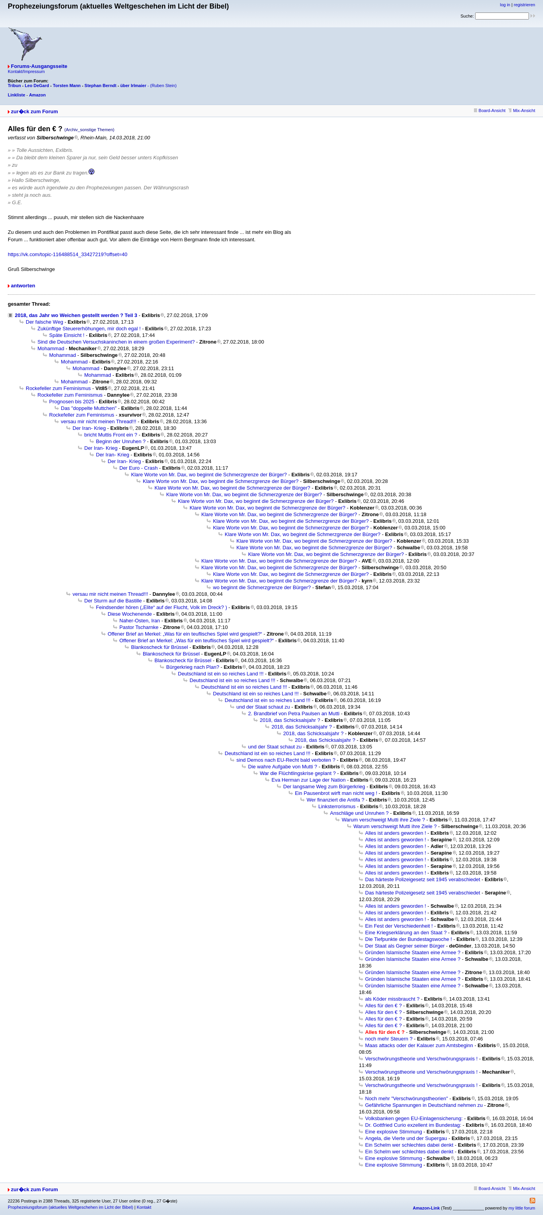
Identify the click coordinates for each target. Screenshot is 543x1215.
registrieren (524, 4)
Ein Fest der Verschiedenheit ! (399, 926)
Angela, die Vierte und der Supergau (406, 1138)
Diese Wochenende (130, 614)
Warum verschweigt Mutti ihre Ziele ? (383, 820)
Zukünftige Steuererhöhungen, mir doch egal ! (89, 328)
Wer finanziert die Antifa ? (335, 800)
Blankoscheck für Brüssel (159, 647)
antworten (23, 286)
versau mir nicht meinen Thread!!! (98, 421)
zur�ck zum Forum (34, 111)
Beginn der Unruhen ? (121, 441)
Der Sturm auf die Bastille (113, 601)
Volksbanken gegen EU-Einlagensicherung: (414, 1118)
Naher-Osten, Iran (139, 621)
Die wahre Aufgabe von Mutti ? (282, 767)
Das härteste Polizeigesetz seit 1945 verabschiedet (422, 879)
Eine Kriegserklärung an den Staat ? (406, 932)
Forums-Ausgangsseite (39, 66)
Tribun (14, 85)
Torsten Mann (67, 85)
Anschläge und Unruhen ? (359, 813)
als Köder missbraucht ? (392, 999)
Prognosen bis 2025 (71, 401)
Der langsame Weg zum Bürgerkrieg (324, 786)
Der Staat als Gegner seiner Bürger (405, 946)
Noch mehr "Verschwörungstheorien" (406, 1098)
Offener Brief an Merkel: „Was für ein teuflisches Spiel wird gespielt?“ (185, 634)
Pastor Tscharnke (138, 627)
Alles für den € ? (383, 1005)
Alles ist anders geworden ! (395, 833)
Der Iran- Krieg (89, 428)
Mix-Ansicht (521, 110)
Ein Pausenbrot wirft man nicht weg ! (336, 793)
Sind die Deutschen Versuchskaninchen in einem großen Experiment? (116, 342)
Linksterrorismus (336, 806)
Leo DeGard (37, 85)
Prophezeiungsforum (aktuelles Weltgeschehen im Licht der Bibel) (70, 1207)
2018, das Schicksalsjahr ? (290, 720)
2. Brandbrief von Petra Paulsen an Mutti (293, 713)
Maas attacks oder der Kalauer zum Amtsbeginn (419, 1045)
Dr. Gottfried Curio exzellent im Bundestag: (413, 1125)
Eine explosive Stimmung (393, 1132)
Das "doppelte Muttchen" (89, 408)
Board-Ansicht (490, 110)
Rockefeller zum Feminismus (58, 388)
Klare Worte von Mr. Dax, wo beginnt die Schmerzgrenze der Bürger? (209, 474)
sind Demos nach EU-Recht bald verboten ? (285, 760)
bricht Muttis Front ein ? (110, 435)
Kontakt (144, 1207)
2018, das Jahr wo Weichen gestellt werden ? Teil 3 (76, 315)
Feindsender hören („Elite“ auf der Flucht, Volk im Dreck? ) (161, 607)
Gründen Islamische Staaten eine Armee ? (412, 952)
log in (505, 4)
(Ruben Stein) (163, 85)
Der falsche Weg (44, 322)
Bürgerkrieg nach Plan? (192, 667)
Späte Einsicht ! (66, 335)
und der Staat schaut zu (263, 707)
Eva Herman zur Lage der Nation (309, 780)
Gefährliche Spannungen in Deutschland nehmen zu (424, 1105)
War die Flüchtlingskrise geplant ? (298, 773)
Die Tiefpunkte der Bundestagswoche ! (408, 939)
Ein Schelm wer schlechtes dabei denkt (409, 1145)
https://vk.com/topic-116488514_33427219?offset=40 (68, 254)
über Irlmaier (133, 85)
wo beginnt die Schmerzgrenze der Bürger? (262, 587)
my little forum (522, 1208)
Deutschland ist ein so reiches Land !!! (221, 674)
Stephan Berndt (101, 85)
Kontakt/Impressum (26, 71)
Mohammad (50, 348)
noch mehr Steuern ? (388, 1039)
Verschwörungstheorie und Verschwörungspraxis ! (421, 1059)
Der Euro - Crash (138, 468)
